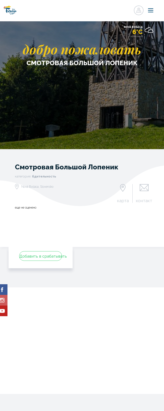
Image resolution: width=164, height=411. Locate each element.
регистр (120, 9)
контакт (144, 200)
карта (123, 200)
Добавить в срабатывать (40, 256)
